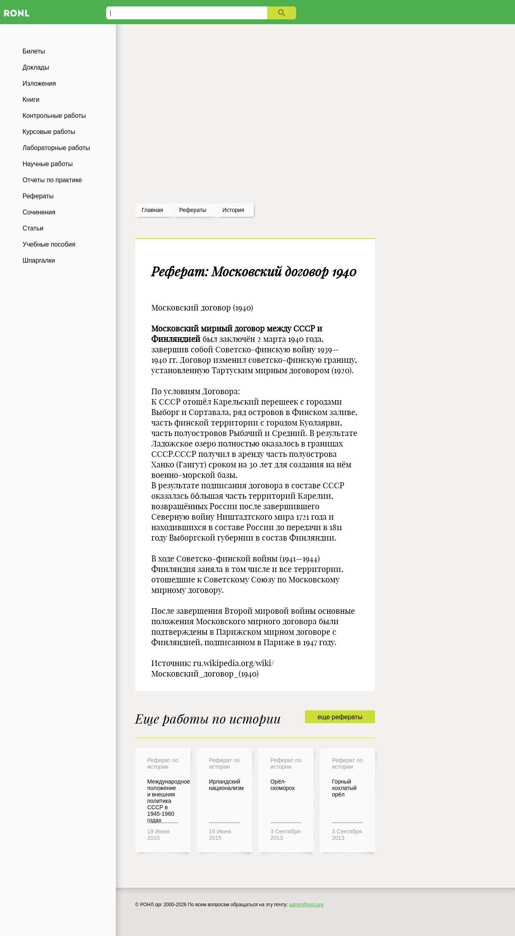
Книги (31, 99)
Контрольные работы (54, 115)
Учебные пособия (49, 244)
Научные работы (48, 163)
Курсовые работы (49, 131)
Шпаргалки (39, 260)
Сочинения (39, 212)
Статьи (33, 228)
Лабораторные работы (56, 147)
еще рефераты (339, 717)
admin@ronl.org (306, 904)
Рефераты (38, 196)
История (233, 210)
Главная (152, 210)
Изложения (39, 83)
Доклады (36, 67)
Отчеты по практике (52, 180)
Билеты (34, 51)
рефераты (192, 210)
